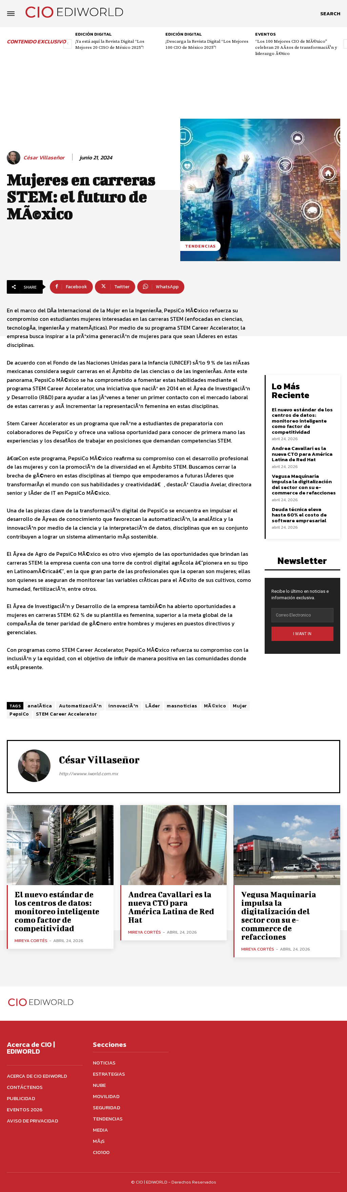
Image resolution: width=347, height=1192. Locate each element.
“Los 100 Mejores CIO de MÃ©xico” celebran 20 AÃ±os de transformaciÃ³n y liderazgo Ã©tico (296, 47)
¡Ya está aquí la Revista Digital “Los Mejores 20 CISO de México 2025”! (109, 44)
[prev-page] (67, 43)
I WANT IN (302, 633)
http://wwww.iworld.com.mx (88, 773)
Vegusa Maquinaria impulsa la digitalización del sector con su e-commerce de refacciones (304, 484)
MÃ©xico (215, 705)
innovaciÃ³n (123, 705)
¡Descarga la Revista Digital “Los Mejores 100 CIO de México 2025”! (206, 44)
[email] (302, 615)
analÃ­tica (39, 705)
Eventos (265, 34)
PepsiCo (19, 714)
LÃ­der (152, 705)
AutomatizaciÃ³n (80, 705)
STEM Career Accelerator (66, 714)
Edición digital (93, 34)
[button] (330, 13)
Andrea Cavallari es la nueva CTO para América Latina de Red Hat (302, 453)
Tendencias (200, 246)
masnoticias (182, 705)
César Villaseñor (43, 157)
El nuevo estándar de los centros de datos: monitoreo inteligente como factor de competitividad (302, 421)
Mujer (240, 705)
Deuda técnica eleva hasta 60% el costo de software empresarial (299, 514)
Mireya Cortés (31, 940)
